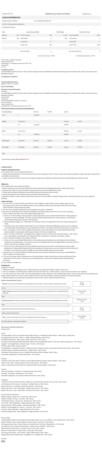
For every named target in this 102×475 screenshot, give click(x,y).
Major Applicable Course (22, 159)
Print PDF (3, 438)
